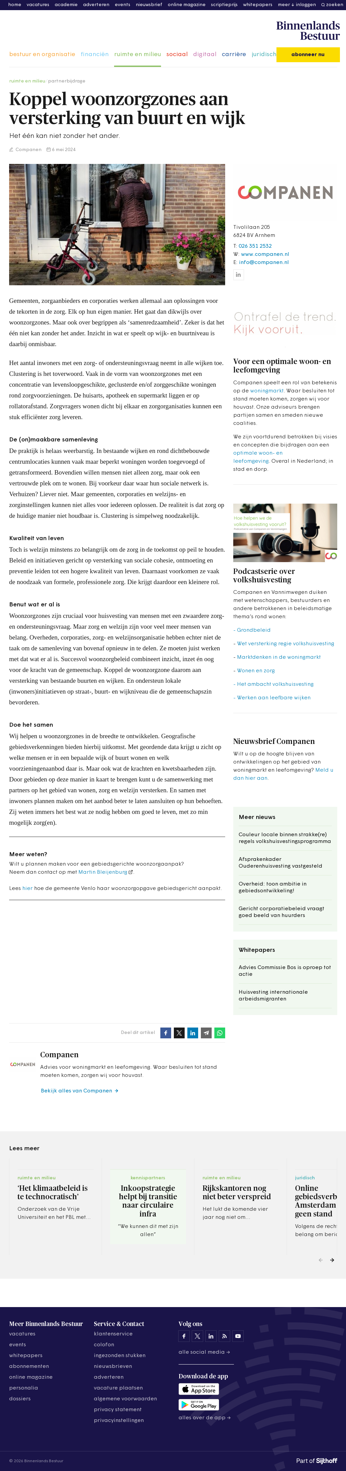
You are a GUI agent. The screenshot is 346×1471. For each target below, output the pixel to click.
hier (27, 888)
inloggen (306, 4)
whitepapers (257, 4)
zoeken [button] (334, 4)
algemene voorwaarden (125, 1399)
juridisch (263, 54)
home (14, 4)
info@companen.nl (264, 262)
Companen (28, 149)
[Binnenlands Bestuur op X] (197, 1336)
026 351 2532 (255, 246)
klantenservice (113, 1334)
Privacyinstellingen (119, 1420)
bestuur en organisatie (42, 54)
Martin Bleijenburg (102, 872)
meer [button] (284, 4)
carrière (234, 54)
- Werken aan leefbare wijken (272, 698)
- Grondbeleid (252, 630)
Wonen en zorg (256, 671)
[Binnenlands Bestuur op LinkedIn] (211, 1336)
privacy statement (118, 1410)
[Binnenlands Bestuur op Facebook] (184, 1336)
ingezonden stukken (119, 1355)
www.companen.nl (265, 254)
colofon (104, 1345)
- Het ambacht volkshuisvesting (273, 684)
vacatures (38, 4)
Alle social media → (204, 1352)
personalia (23, 1388)
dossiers (20, 1399)
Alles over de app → (205, 1418)
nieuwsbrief (149, 4)
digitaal (204, 54)
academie (66, 4)
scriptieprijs (224, 4)
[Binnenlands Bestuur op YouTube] (238, 1336)
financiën (95, 54)
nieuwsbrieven (113, 1366)
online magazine (187, 4)
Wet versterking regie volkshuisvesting (285, 644)
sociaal (177, 54)
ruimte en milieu (137, 54)
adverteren (96, 4)
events (122, 4)
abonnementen (29, 1366)
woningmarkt (267, 391)
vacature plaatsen (118, 1388)
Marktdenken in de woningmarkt (279, 657)
